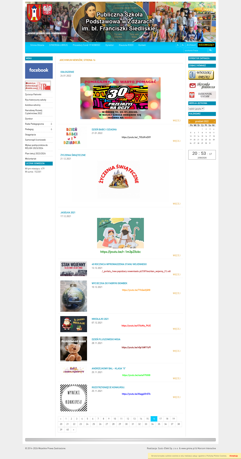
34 (152, 424)
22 (74, 424)
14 (141, 419)
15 (147, 419)
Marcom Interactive (206, 448)
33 (146, 424)
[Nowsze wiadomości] (60, 419)
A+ (183, 45)
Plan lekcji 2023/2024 (35, 153)
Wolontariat (30, 158)
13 (134, 419)
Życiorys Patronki (33, 94)
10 (115, 419)
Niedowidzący (206, 45)
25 (94, 424)
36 (165, 424)
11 (121, 419)
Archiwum (191, 45)
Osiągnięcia (30, 134)
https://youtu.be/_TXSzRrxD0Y (136, 137)
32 (139, 424)
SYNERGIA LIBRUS (58, 45)
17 (160, 419)
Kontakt (142, 45)
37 (172, 424)
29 (120, 424)
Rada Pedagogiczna (34, 124)
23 (80, 424)
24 (87, 424)
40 (67, 429)
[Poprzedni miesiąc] (189, 121)
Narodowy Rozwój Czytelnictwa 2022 (33, 112)
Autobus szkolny (33, 105)
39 (61, 429)
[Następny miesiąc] (214, 121)
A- (178, 45)
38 (178, 424)
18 (167, 419)
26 (100, 424)
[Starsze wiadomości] (73, 430)
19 (173, 419)
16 (154, 419)
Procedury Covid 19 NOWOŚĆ (86, 45)
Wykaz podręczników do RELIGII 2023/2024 (36, 147)
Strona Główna (37, 45)
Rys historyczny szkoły (35, 100)
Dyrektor (109, 45)
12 (128, 419)
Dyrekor (29, 118)
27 (107, 424)
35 (159, 424)
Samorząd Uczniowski (35, 140)
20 (61, 424)
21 (67, 424)
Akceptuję (233, 456)
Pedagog (29, 129)
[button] (51, 124)
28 (113, 424)
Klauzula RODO (126, 45)
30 (126, 424)
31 (133, 424)
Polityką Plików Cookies (216, 456)
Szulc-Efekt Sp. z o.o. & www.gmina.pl (176, 448)
